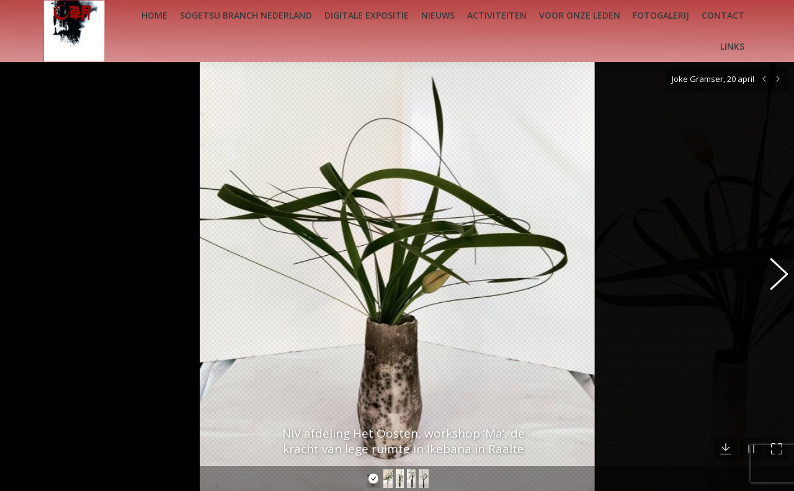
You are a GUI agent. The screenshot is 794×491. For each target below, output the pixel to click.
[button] (772, 265)
